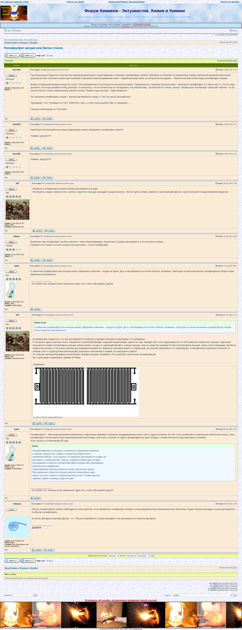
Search (234, 31)
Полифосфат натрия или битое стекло (33, 48)
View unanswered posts (13, 40)
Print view (9, 61)
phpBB (111, 629)
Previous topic (222, 61)
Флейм (34, 42)
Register (16, 31)
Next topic (233, 61)
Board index (11, 42)
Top (6, 119)
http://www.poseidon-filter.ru (103, 103)
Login (7, 31)
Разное (24, 42)
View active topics (30, 40)
